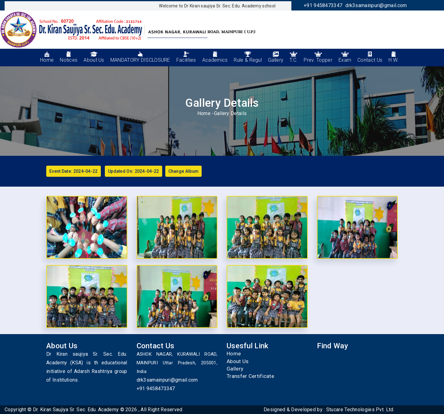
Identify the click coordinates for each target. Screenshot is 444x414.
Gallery (235, 369)
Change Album (183, 171)
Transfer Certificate (250, 376)
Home (204, 113)
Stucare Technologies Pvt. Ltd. (360, 409)
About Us (238, 361)
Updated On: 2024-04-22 (133, 171)
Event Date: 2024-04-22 (73, 171)
